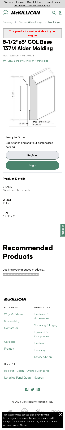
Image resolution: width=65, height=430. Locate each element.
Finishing (7, 22)
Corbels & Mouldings (30, 22)
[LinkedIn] (38, 389)
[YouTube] (32, 389)
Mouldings (54, 22)
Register (32, 155)
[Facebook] (27, 389)
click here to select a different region (32, 5)
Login (32, 165)
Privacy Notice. (19, 425)
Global (30, 2)
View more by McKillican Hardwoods (25, 60)
